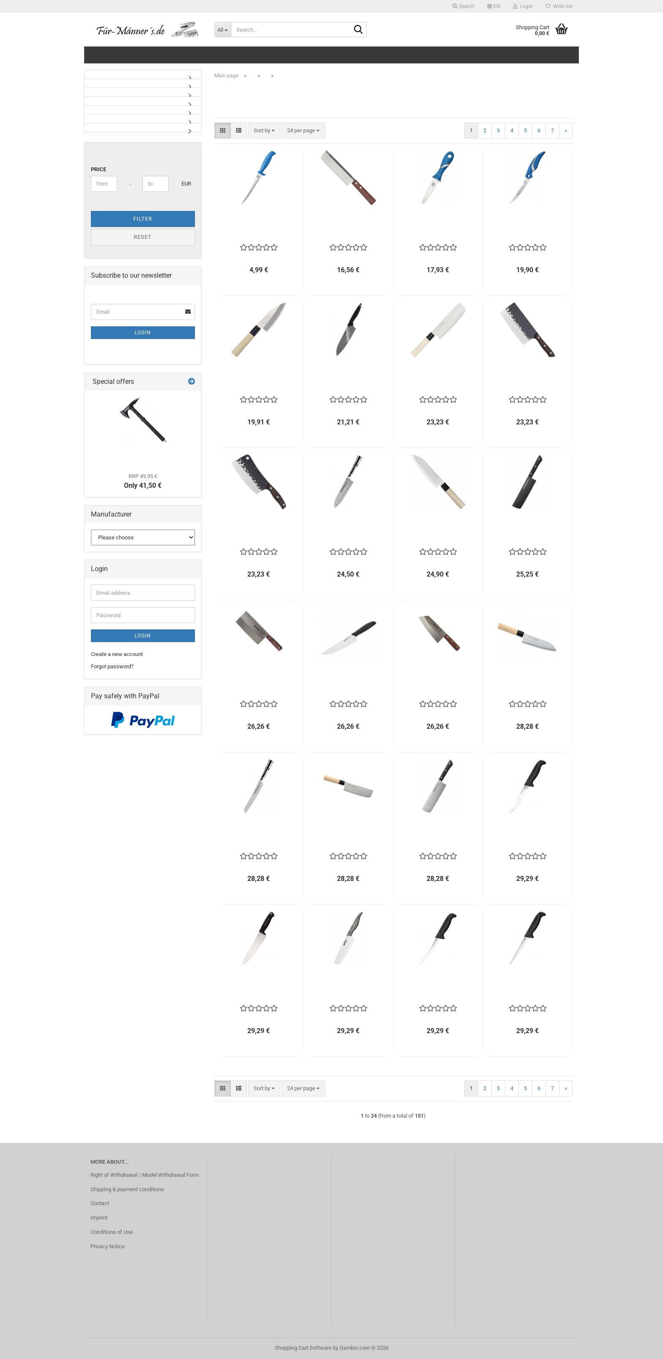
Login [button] (523, 6)
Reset (143, 237)
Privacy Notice (107, 1246)
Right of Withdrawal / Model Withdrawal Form (144, 1175)
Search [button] (463, 6)
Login (142, 333)
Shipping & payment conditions (127, 1189)
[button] (494, 6)
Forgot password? (112, 666)
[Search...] (222, 29)
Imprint (98, 1217)
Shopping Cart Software (303, 1348)
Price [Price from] (98, 169)
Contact (99, 1203)
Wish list (559, 6)
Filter (142, 219)
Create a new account (117, 654)
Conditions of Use (111, 1232)
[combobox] (264, 131)
